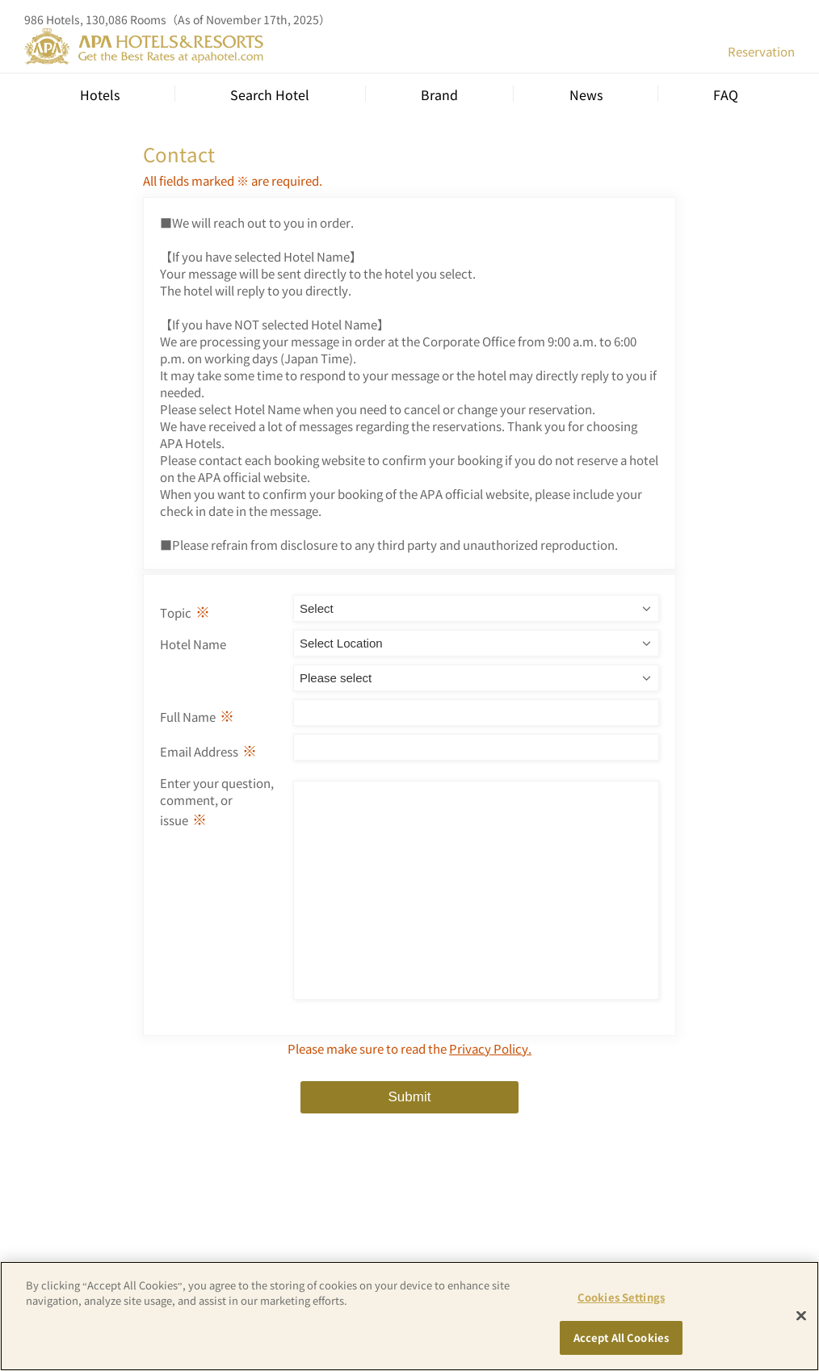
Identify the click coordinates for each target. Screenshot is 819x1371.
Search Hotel (269, 94)
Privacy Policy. (490, 1084)
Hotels (100, 94)
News (586, 94)
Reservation (761, 51)
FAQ (725, 94)
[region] (409, 1316)
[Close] (801, 1315)
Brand (439, 94)
